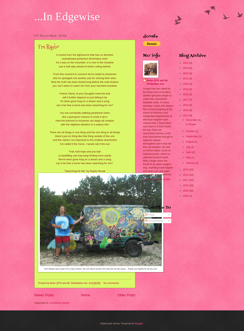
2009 (186, 190)
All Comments (154, 220)
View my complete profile (156, 179)
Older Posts (126, 295)
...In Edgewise (67, 16)
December (192, 119)
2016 (186, 105)
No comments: (112, 283)
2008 (186, 195)
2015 (186, 110)
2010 (186, 185)
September (192, 136)
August (190, 141)
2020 (186, 83)
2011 (186, 180)
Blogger (139, 323)
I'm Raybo (48, 47)
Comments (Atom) (59, 302)
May (188, 157)
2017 (186, 99)
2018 (186, 94)
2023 (186, 68)
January (190, 162)
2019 (186, 89)
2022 (186, 73)
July (188, 147)
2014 (186, 115)
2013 (186, 169)
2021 (186, 78)
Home (85, 295)
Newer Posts (44, 295)
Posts (149, 214)
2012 (186, 174)
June (189, 152)
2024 (186, 62)
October (190, 131)
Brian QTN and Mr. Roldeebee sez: (157, 82)
